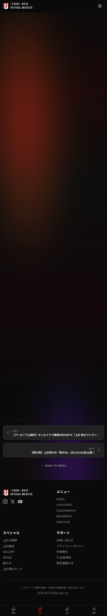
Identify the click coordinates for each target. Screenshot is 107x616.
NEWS (60, 499)
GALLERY (9, 552)
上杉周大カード (13, 569)
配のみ (7, 563)
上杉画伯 (8, 546)
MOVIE (7, 557)
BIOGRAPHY (64, 516)
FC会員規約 (63, 557)
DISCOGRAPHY (66, 510)
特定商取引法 (64, 563)
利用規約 (62, 552)
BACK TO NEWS (53, 465)
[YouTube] (20, 501)
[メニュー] (100, 6)
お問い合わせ (64, 540)
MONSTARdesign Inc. (55, 593)
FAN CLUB (63, 522)
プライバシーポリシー (70, 546)
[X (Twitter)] (12, 501)
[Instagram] (5, 501)
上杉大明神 (10, 540)
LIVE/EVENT (64, 505)
